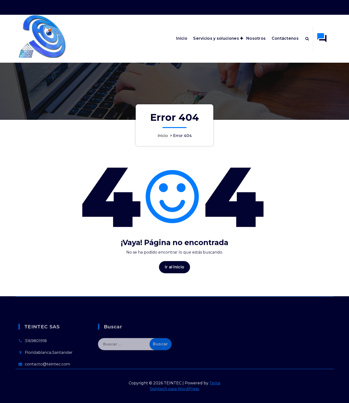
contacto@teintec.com (47, 374)
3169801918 (36, 350)
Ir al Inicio (174, 270)
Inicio (181, 38)
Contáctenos (285, 38)
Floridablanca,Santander (48, 362)
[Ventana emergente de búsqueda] (307, 38)
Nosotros (256, 38)
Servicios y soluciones (216, 38)
